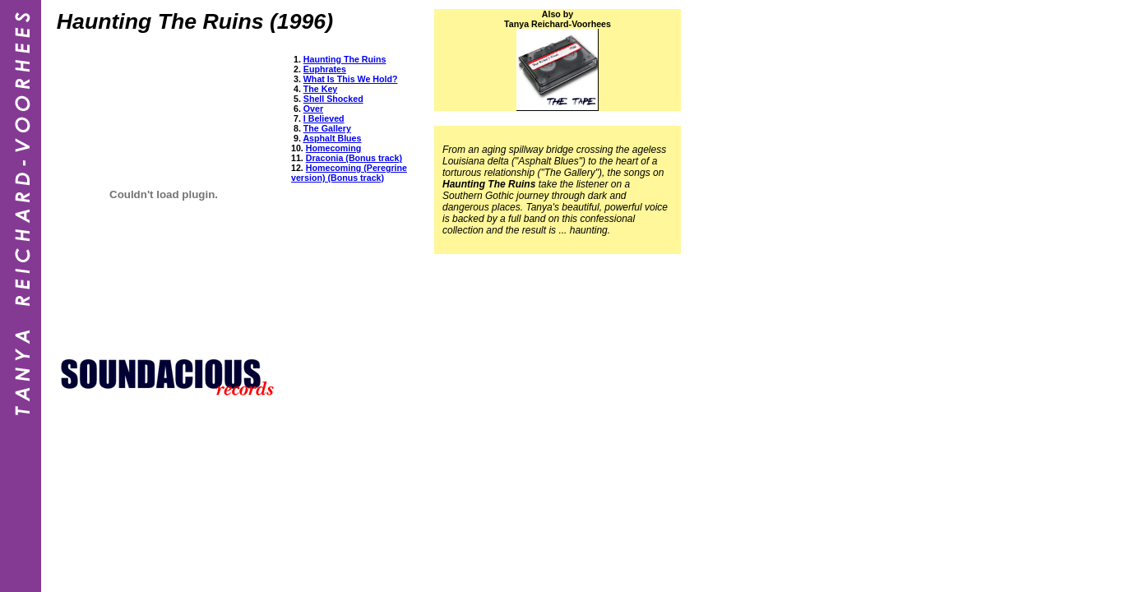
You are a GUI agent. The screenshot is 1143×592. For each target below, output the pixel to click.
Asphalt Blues (332, 138)
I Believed (324, 118)
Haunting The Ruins (344, 59)
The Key (320, 89)
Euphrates (324, 69)
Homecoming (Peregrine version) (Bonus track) (349, 173)
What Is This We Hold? (350, 79)
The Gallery (327, 128)
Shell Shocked (333, 99)
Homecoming (334, 148)
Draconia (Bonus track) (354, 158)
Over (313, 108)
